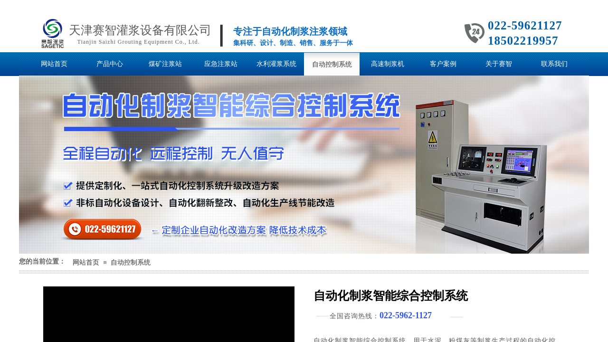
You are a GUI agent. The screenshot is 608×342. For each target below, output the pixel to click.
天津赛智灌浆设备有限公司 (140, 30)
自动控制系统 (131, 262)
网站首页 (86, 262)
